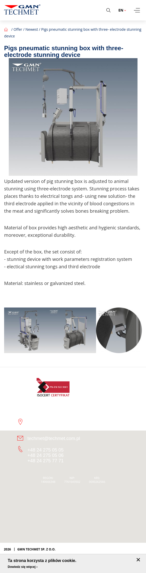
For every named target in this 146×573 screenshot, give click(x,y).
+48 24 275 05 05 (46, 450)
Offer (17, 29)
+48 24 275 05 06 (46, 455)
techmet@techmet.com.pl (54, 438)
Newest (31, 29)
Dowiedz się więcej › (22, 567)
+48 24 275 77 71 (46, 460)
